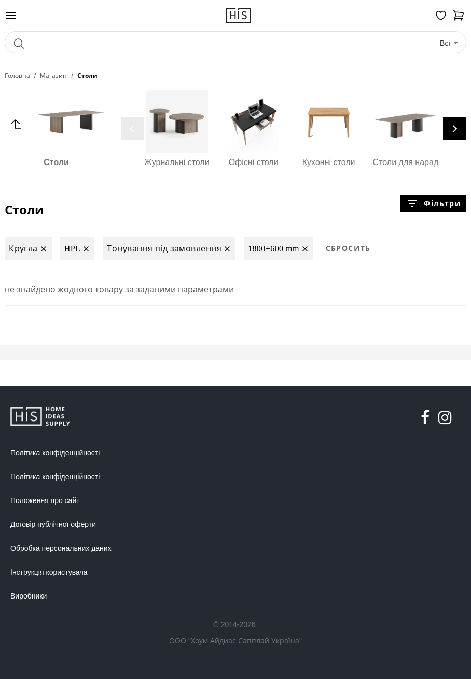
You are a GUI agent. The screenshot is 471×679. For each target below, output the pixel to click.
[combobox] (449, 43)
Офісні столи (254, 128)
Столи (56, 128)
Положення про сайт (45, 500)
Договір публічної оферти (53, 524)
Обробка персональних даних (61, 548)
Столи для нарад (406, 128)
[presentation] (132, 128)
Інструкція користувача (48, 572)
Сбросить (348, 248)
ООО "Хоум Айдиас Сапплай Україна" (235, 640)
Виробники (28, 596)
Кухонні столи (329, 128)
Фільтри (433, 203)
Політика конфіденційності (55, 453)
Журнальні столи (177, 128)
